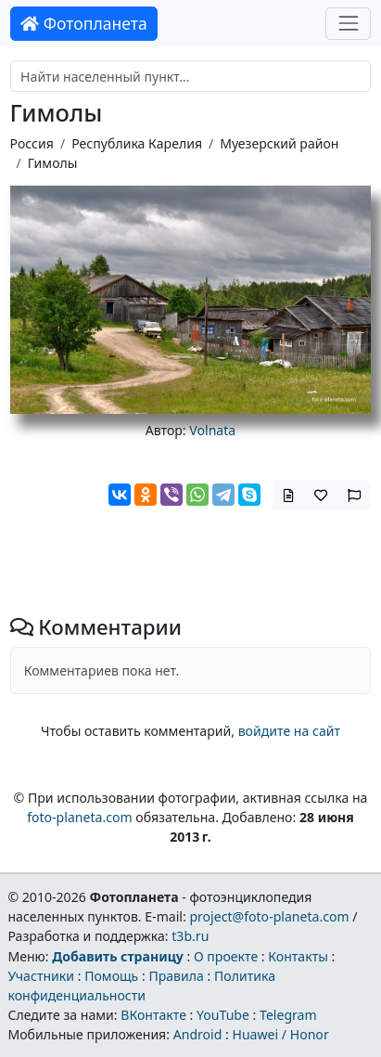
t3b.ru (190, 936)
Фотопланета (83, 23)
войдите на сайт (289, 731)
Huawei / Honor (280, 1034)
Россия (32, 143)
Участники (40, 976)
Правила (175, 976)
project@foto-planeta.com (269, 916)
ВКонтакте (153, 1015)
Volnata (212, 430)
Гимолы (53, 163)
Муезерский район (279, 143)
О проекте (226, 956)
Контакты (298, 956)
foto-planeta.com (80, 817)
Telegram (288, 1015)
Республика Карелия (136, 143)
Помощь (111, 976)
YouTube (223, 1015)
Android (197, 1034)
